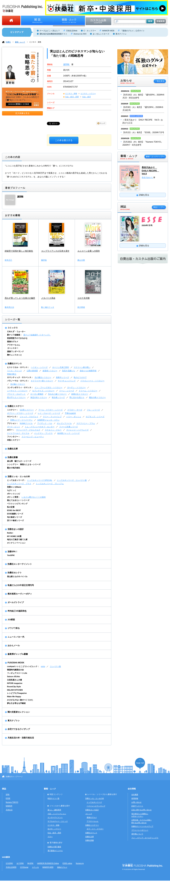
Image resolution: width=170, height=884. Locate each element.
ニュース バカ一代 (16, 637)
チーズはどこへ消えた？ (49, 31)
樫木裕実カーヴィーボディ (20, 594)
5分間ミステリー (27, 410)
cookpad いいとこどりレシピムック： (23, 666)
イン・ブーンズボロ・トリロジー (48, 387)
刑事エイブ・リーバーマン (21, 420)
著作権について (137, 834)
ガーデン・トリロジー (76, 387)
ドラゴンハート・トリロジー (92, 381)
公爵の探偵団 (32, 371)
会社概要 (134, 794)
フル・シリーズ (93, 410)
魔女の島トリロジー (97, 397)
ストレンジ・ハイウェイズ (77, 430)
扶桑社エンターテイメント (20, 564)
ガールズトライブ (16, 602)
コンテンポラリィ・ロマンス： (20, 387)
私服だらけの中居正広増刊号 (21, 585)
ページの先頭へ (140, 764)
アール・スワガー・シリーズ (50, 410)
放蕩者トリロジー (49, 371)
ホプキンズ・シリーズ (95, 417)
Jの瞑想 (11, 619)
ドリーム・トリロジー (88, 391)
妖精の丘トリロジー (79, 394)
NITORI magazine (14, 683)
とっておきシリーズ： (16, 480)
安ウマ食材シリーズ (15, 520)
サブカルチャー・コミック (58, 821)
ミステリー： (12, 410)
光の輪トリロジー (17, 384)
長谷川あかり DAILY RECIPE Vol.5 (150, 170)
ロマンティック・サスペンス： (20, 377)
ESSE (8, 798)
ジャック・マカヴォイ (29, 417)
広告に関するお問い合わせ (141, 810)
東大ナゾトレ (121, 34)
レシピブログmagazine (17, 693)
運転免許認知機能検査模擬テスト (53, 34)
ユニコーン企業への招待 (88, 251)
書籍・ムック (20, 42)
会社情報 (132, 789)
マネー (50, 837)
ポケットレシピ (13, 494)
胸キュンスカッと (14, 355)
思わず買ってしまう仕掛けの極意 (20, 298)
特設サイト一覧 (53, 798)
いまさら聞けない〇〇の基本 (34, 497)
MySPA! (30, 863)
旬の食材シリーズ (14, 517)
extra (43, 666)
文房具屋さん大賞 (14, 680)
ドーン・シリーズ (66, 391)
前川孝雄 (81, 307)
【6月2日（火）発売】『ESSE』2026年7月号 (143, 132)
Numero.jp (80, 863)
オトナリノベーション (16, 543)
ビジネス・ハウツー (88, 93)
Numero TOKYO (12, 802)
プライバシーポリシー (139, 830)
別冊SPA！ (13, 551)
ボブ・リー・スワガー (95, 829)
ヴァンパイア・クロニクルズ (28, 430)
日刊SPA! (9, 863)
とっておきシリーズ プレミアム (50, 484)
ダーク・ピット (13, 427)
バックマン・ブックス (43, 433)
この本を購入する (64, 140)
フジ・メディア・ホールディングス (144, 838)
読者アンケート (137, 806)
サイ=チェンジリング (67, 381)
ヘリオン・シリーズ (39, 367)
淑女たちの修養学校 (88, 371)
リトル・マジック (14, 371)
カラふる (35, 867)
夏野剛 (66, 64)
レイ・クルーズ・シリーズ (49, 413)
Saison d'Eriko (13, 676)
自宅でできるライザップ (19, 729)
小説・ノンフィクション (57, 814)
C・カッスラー (89, 31)
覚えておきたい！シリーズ (18, 500)
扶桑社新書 (13, 457)
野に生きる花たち (76, 397)
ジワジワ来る (14, 628)
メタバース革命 (48, 298)
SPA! (7, 794)
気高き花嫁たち (68, 371)
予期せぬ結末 (70, 413)
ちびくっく (11, 490)
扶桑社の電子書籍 (54, 847)
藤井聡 (44, 260)
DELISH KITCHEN (15, 690)
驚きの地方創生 (13, 468)
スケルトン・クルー (53, 430)
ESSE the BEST (14, 510)
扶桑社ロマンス (15, 363)
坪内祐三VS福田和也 (17, 611)
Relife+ (10, 533)
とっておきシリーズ (94, 802)
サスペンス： (12, 417)
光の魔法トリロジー (43, 377)
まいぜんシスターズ (101, 34)
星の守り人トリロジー (16, 397)
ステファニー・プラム (85, 423)
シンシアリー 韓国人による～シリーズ (23, 464)
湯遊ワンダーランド (15, 351)
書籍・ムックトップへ (155, 157)
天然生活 (9, 810)
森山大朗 (81, 260)
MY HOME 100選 (14, 536)
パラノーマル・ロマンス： (18, 381)
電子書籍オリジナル (55, 851)
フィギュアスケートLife (17, 673)
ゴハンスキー (12, 348)
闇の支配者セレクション (19, 712)
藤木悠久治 (9, 307)
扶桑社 (8, 42)
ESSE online (67, 863)
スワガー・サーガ (74, 410)
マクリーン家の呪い (82, 367)
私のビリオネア (80, 377)
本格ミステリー (13, 440)
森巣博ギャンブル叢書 (18, 654)
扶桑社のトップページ (14, 776)
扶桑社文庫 (13, 449)
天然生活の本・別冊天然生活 (21, 738)
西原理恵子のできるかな (17, 338)
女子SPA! (20, 863)
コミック (88, 814)
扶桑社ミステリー (16, 406)
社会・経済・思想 (72, 97)
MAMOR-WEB (108, 31)
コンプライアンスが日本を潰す (55, 251)
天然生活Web (71, 31)
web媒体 (6, 857)
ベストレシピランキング (17, 504)
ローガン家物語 (36, 394)
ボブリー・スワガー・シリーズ (20, 413)
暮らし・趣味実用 (54, 810)
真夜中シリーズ (62, 377)
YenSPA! (11, 555)
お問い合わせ (136, 802)
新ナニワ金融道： (14, 335)
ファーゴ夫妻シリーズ (68, 427)
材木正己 (8, 260)
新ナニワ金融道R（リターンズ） (37, 335)
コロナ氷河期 (83, 298)
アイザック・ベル (44, 423)
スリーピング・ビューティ (33, 437)
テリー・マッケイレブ (52, 417)
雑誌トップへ (158, 207)
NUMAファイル (26, 423)
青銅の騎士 (11, 374)
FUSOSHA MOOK (16, 662)
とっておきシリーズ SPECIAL (39, 480)
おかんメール (14, 645)
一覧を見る (159, 81)
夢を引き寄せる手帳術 (16, 703)
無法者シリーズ (58, 397)
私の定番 (11, 507)
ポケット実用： (13, 497)
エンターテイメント (55, 817)
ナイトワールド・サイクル (18, 433)
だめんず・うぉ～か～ (16, 331)
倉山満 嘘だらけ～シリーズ (19, 461)
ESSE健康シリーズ (15, 514)
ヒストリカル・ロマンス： (18, 367)
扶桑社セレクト (15, 572)
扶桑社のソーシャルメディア (142, 826)
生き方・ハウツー (54, 829)
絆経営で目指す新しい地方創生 (19, 251)
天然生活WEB (11, 867)
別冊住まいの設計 (16, 529)
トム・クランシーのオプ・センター (39, 427)
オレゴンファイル (64, 423)
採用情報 (134, 798)
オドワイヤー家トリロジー (42, 381)
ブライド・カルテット (16, 394)
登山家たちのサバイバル (17, 576)
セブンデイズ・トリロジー (43, 391)
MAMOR (9, 806)
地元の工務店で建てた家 (17, 539)
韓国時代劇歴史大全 (15, 670)
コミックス (13, 328)
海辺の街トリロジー (38, 397)
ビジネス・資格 (35, 42)
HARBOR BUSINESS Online (48, 863)
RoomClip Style (14, 687)
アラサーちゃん (13, 345)
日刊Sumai (24, 867)
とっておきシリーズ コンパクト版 (72, 480)
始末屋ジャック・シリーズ (68, 433)
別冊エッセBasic (14, 487)
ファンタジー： (13, 437)
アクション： (12, 423)
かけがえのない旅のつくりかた (20, 700)
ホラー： (11, 430)
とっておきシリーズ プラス (19, 484)
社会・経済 (86, 97)
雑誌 (4, 789)
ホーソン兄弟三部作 (60, 367)
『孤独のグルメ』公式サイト (133, 31)
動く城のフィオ (47, 307)
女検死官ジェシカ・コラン (48, 420)
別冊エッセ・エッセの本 (19, 476)
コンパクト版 (55, 666)
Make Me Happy (14, 696)
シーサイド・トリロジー (17, 391)
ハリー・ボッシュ (73, 417)
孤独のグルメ (12, 342)
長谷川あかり (147, 177)
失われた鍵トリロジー (57, 394)
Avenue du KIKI (80, 34)
